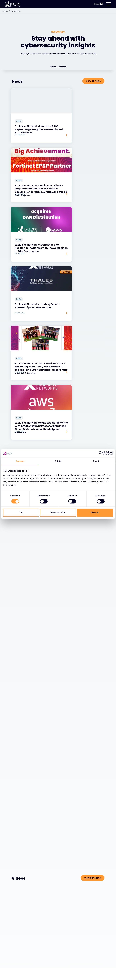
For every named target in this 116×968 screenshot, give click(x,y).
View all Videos (92, 527)
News (53, 66)
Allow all (95, 512)
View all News (93, 80)
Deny (21, 512)
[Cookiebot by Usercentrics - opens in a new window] (101, 453)
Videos (62, 66)
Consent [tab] (20, 461)
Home (7, 11)
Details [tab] (58, 461)
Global (98, 4)
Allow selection (57, 512)
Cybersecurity (20, 954)
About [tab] (96, 461)
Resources (16, 11)
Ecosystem (19, 961)
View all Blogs (93, 283)
